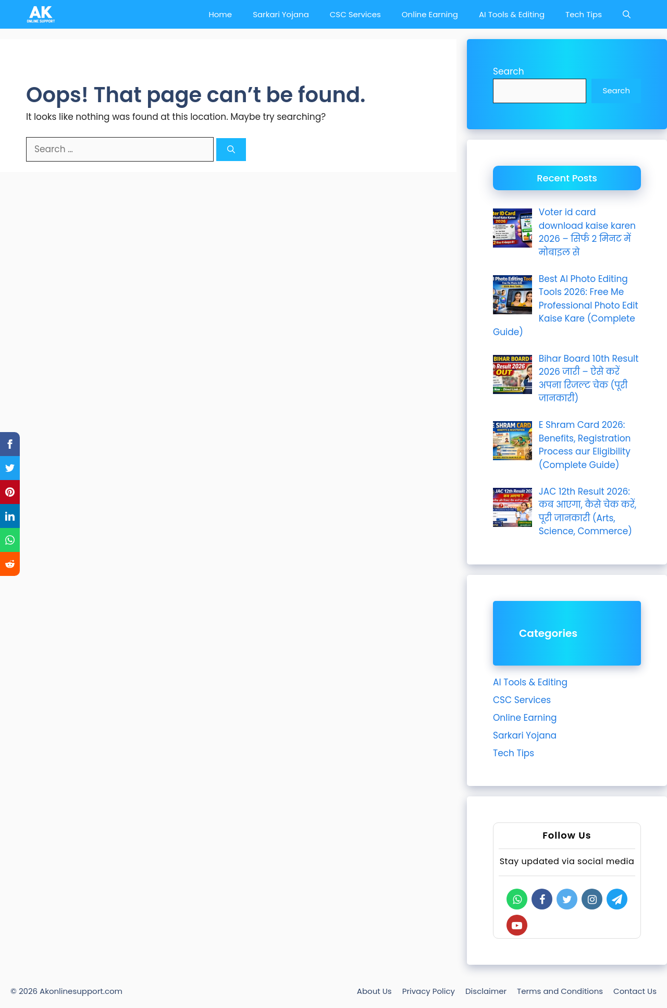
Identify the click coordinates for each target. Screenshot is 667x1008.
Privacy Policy (428, 991)
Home (220, 14)
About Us (374, 991)
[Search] (231, 150)
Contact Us (635, 991)
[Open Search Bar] (626, 14)
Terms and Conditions (560, 991)
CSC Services (355, 14)
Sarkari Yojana (281, 14)
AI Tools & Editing (512, 14)
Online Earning (430, 14)
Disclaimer (486, 991)
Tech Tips (583, 14)
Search (508, 71)
